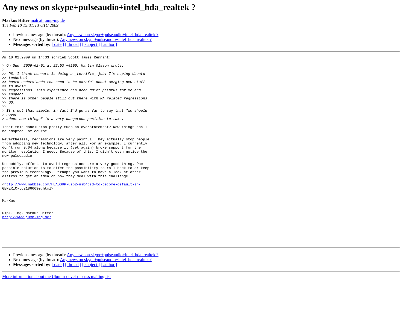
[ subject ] (91, 44)
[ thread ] (73, 44)
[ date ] (58, 44)
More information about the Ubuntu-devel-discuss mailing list (56, 314)
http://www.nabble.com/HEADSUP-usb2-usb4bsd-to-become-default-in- (72, 210)
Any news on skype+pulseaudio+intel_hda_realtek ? (112, 34)
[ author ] (109, 44)
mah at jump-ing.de (48, 20)
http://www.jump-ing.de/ (26, 249)
